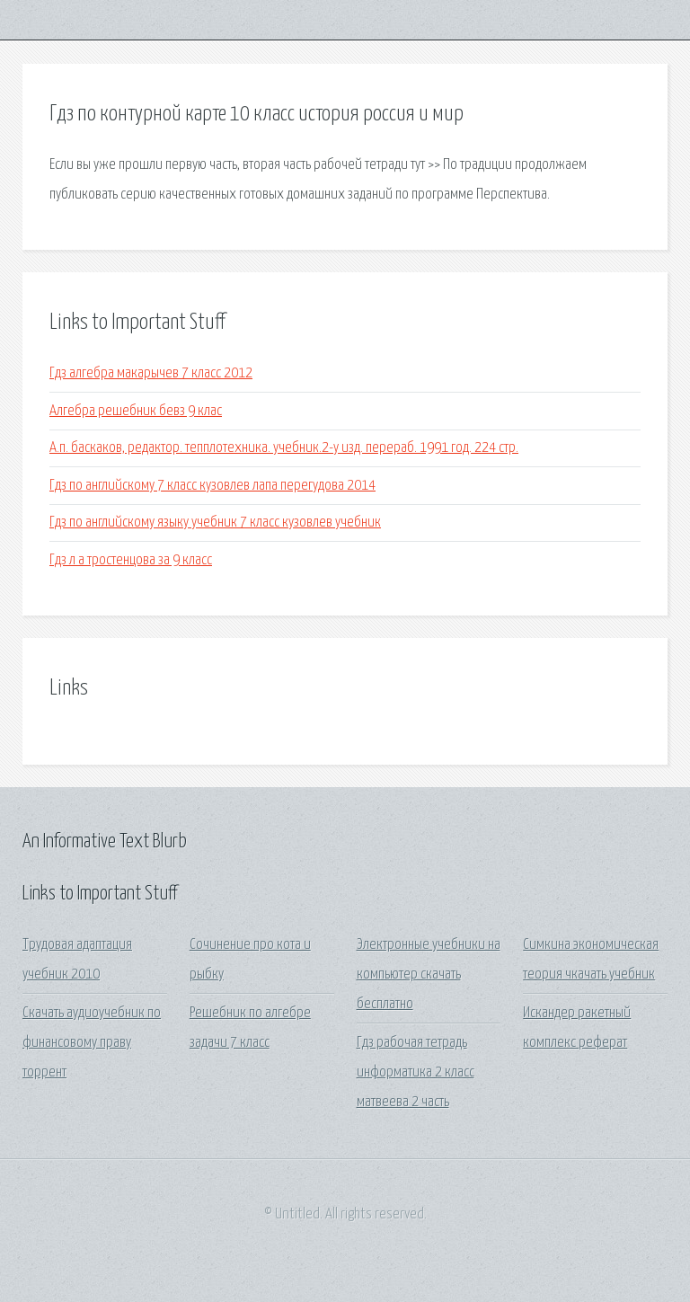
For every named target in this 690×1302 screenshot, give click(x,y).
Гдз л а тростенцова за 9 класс (130, 560)
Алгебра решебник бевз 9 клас (135, 411)
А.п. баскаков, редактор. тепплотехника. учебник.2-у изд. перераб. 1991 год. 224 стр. (283, 448)
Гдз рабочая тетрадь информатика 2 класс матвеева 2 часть (415, 1073)
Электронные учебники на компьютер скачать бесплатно (428, 975)
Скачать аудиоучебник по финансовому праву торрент (91, 1043)
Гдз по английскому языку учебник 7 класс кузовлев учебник (215, 522)
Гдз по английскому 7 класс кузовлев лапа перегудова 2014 (212, 485)
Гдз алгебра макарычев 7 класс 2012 (150, 373)
